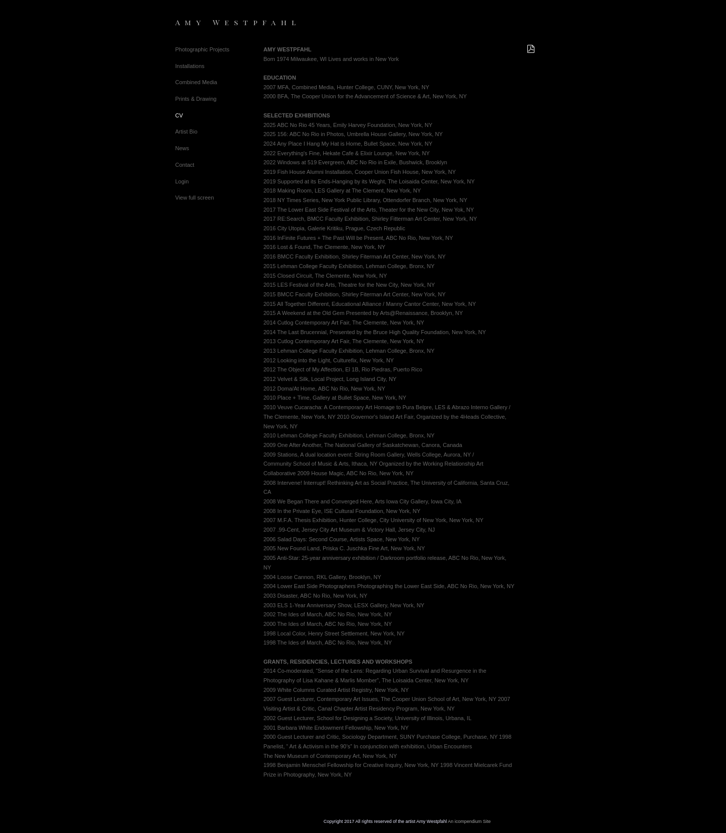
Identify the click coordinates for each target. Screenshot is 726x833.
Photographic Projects (202, 49)
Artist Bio (186, 132)
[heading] (200, 22)
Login (182, 181)
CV (179, 115)
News (182, 148)
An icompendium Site (469, 821)
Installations (190, 66)
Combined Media (196, 82)
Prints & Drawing (196, 99)
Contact (185, 165)
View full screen (194, 198)
